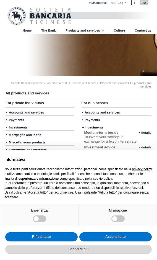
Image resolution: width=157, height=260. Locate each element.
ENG (144, 2)
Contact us (143, 30)
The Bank (48, 30)
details (146, 132)
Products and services (83, 30)
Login (121, 2)
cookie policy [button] (102, 179)
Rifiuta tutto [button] (41, 237)
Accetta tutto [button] (115, 237)
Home (27, 30)
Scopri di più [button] (79, 249)
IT (135, 2)
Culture (119, 30)
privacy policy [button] (142, 169)
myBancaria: (98, 2)
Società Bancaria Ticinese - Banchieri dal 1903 (39, 83)
